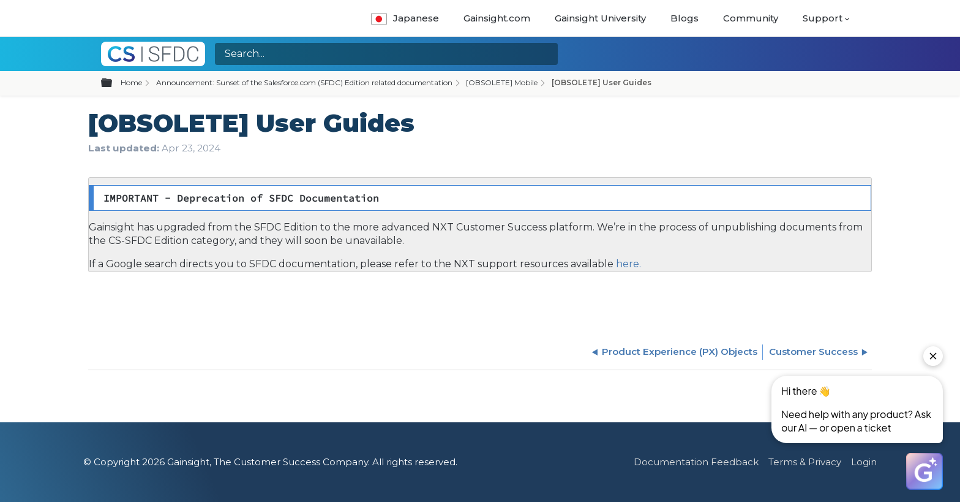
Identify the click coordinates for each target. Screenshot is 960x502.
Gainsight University (600, 18)
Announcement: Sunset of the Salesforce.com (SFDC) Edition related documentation (304, 82)
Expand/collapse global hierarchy (114, 83)
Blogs (684, 18)
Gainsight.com (496, 18)
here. (627, 264)
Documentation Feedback (696, 462)
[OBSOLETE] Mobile (502, 82)
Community (750, 18)
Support (822, 18)
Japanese (405, 18)
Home (131, 82)
